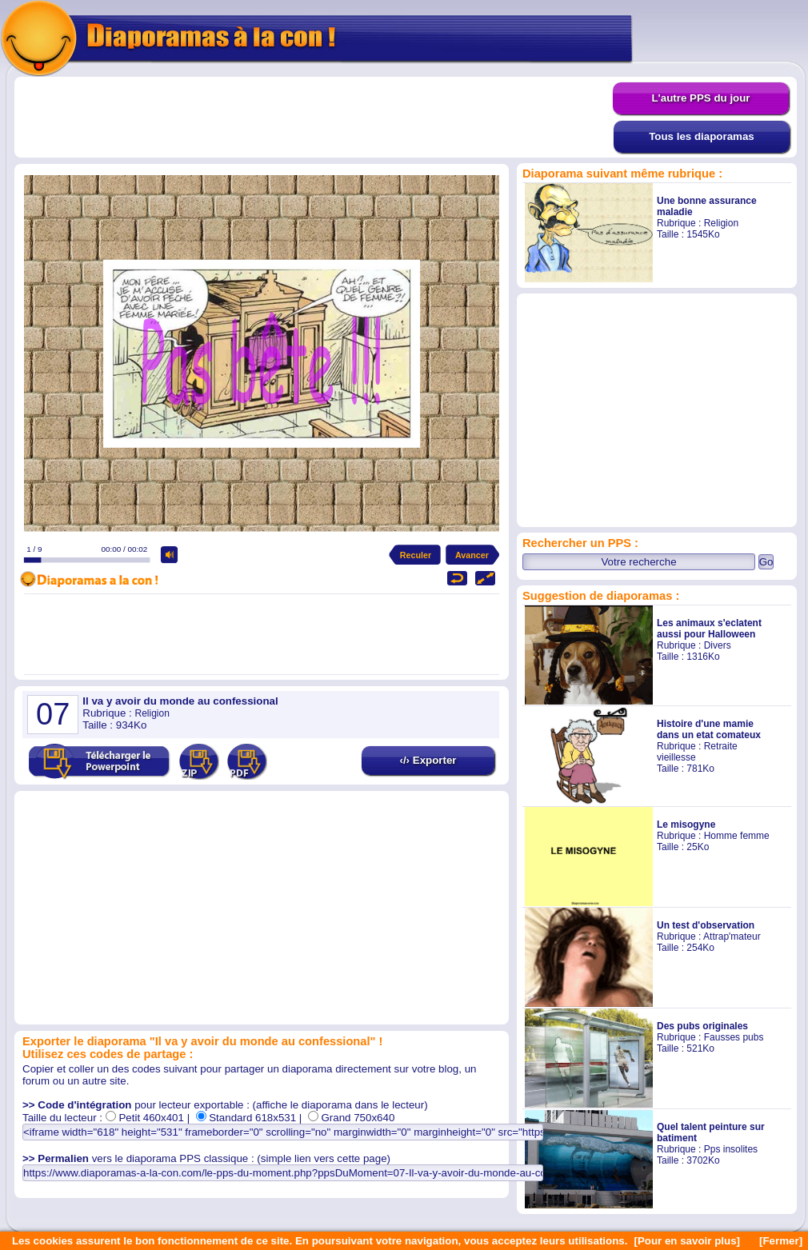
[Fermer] (780, 1241)
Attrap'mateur (732, 936)
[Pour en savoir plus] (687, 1241)
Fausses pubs (734, 1037)
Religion (721, 223)
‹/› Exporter (427, 760)
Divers (717, 645)
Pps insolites (731, 1149)
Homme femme (737, 835)
